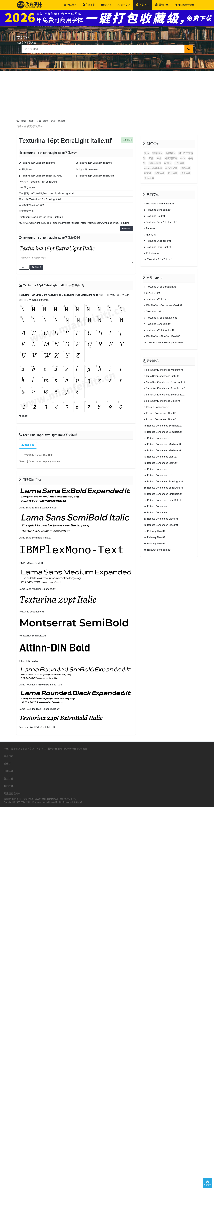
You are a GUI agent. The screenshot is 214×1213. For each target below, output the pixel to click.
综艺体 (148, 173)
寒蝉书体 (157, 153)
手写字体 (149, 178)
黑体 (31, 121)
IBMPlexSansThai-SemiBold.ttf (161, 336)
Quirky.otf (150, 234)
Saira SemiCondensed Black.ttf (161, 400)
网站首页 (70, 4)
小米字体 (179, 163)
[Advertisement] (107, 95)
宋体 (38, 121)
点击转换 (36, 267)
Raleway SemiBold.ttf (157, 549)
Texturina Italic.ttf (154, 311)
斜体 (182, 158)
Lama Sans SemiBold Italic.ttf (35, 537)
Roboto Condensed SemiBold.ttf (162, 425)
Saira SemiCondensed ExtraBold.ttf (163, 388)
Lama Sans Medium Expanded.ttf (37, 588)
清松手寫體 (155, 163)
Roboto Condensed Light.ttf (160, 456)
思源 (53, 121)
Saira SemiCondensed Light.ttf (161, 376)
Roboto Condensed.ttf (156, 407)
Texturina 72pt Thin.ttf (157, 259)
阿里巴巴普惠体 (185, 4)
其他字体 (162, 4)
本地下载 (28, 445)
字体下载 (89, 4)
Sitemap (82, 748)
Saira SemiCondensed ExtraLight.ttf (164, 382)
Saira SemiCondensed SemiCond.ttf (164, 394)
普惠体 (61, 121)
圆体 (159, 158)
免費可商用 (127, 140)
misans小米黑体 (153, 168)
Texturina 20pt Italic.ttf (31, 611)
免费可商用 (171, 158)
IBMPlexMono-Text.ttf (31, 563)
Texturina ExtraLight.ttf (157, 247)
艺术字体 (172, 173)
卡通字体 (186, 173)
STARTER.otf (151, 292)
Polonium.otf (151, 253)
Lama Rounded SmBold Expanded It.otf (40, 684)
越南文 (167, 163)
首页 (29, 126)
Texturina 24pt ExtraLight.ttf (160, 286)
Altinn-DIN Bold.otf (29, 661)
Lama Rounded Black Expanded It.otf (39, 708)
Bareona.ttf (150, 228)
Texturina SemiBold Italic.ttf (159, 222)
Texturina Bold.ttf (154, 216)
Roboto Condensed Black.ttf (160, 518)
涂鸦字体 (186, 168)
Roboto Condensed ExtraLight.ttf (163, 481)
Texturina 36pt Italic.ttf (157, 240)
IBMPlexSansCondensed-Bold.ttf (162, 305)
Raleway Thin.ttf (154, 531)
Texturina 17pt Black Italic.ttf (160, 317)
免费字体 (170, 153)
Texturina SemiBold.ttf (156, 209)
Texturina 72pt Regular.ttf (158, 330)
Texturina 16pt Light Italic (46, 461)
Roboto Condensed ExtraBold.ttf (162, 493)
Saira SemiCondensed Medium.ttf (163, 369)
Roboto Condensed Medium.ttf (162, 444)
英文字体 (142, 4)
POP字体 (160, 173)
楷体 (45, 121)
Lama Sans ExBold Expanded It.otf (38, 507)
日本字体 (123, 4)
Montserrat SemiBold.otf (32, 635)
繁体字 (106, 4)
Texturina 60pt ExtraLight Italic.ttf (163, 342)
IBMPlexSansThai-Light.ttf (159, 203)
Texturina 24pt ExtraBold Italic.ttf (37, 727)
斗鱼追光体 (171, 168)
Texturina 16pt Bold (42, 455)
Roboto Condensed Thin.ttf (159, 413)
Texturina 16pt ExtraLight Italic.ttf (37, 294)
